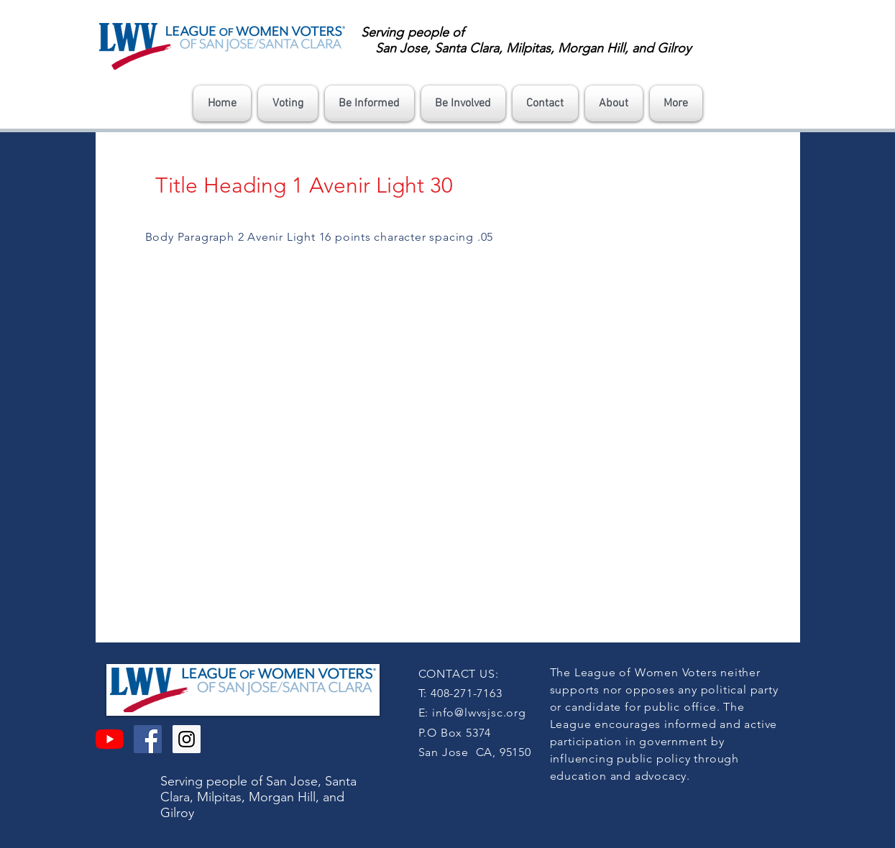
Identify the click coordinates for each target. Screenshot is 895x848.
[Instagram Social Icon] (187, 739)
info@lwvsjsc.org (479, 712)
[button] (287, 103)
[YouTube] (110, 739)
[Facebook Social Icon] (148, 739)
